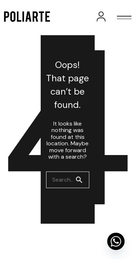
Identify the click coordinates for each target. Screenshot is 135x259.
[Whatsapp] (116, 241)
